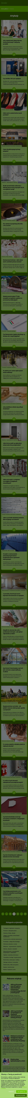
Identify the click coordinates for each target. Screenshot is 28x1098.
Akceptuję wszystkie (20, 1095)
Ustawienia (11, 1091)
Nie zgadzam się (21, 1091)
